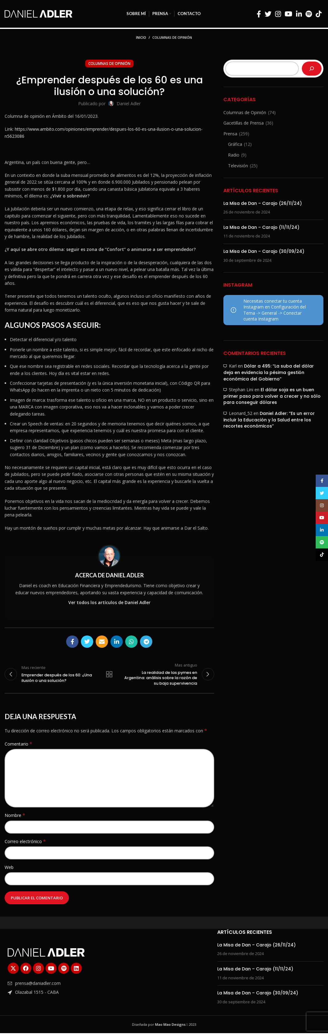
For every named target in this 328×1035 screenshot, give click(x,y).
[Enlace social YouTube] (288, 14)
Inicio (141, 37)
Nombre (15, 817)
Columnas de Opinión (172, 37)
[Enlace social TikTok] (318, 14)
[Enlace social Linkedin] (299, 14)
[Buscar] (312, 69)
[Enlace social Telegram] (146, 641)
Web (9, 869)
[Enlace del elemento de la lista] (58, 985)
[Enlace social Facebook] (259, 14)
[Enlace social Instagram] (278, 14)
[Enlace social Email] (102, 641)
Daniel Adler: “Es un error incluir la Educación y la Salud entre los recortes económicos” (269, 419)
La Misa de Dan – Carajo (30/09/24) (263, 251)
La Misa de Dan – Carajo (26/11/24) (262, 203)
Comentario (18, 745)
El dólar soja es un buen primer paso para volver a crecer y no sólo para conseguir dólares (272, 396)
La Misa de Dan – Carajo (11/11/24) (261, 227)
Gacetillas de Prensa (243, 123)
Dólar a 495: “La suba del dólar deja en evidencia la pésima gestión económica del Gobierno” (268, 372)
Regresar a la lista (109, 675)
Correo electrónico (25, 843)
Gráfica (235, 144)
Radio (233, 155)
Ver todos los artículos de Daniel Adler (109, 602)
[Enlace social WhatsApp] (131, 641)
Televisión (238, 166)
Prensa (230, 134)
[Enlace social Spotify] (309, 14)
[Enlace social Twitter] (268, 14)
